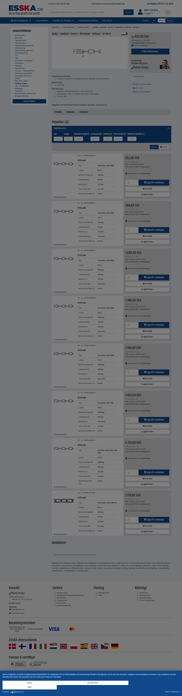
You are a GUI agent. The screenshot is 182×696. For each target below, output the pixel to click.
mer (153, 687)
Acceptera (91, 687)
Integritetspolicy (174, 691)
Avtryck (167, 691)
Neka (29, 687)
